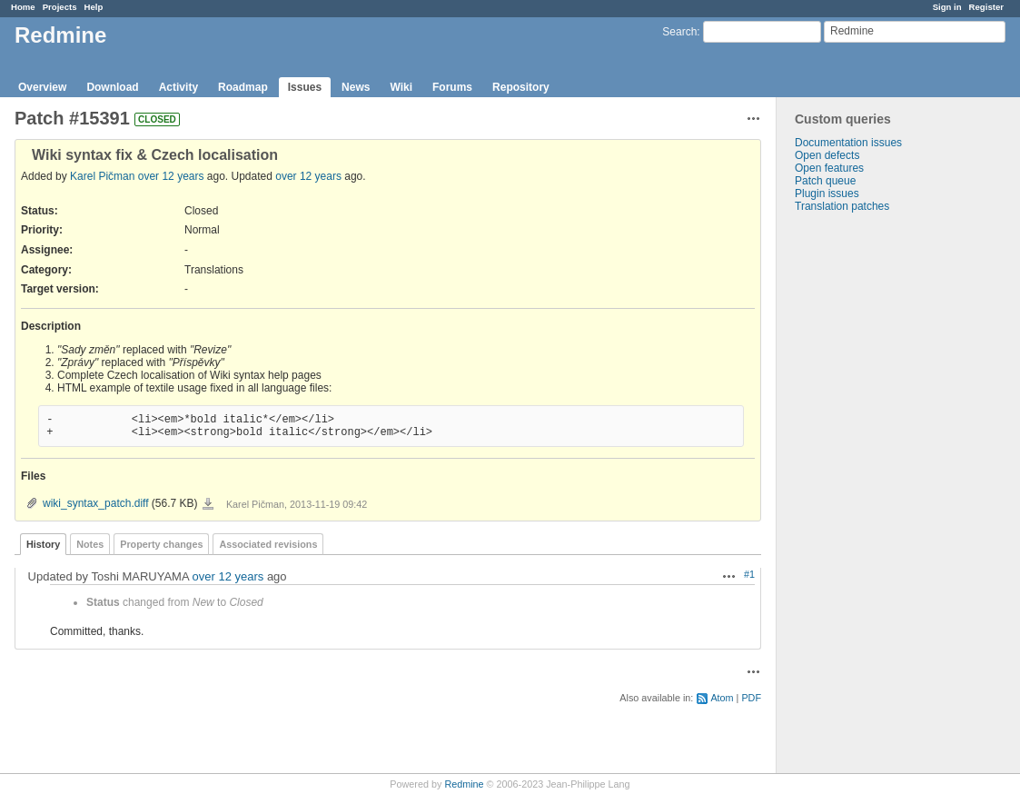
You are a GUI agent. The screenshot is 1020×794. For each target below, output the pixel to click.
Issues (305, 87)
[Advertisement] (867, 497)
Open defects (827, 155)
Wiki (401, 87)
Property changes (161, 544)
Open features (829, 168)
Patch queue (825, 180)
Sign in (947, 7)
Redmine (463, 784)
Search (679, 31)
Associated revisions (268, 544)
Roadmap (243, 87)
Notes (90, 544)
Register (986, 7)
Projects (60, 7)
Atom (721, 697)
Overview (42, 87)
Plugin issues (827, 193)
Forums (452, 87)
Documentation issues (848, 142)
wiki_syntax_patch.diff (96, 503)
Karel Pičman (102, 176)
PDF (751, 697)
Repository (521, 87)
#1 (749, 574)
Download (112, 87)
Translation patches (842, 206)
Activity (178, 87)
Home (23, 7)
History (43, 544)
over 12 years (171, 176)
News (356, 87)
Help (94, 7)
